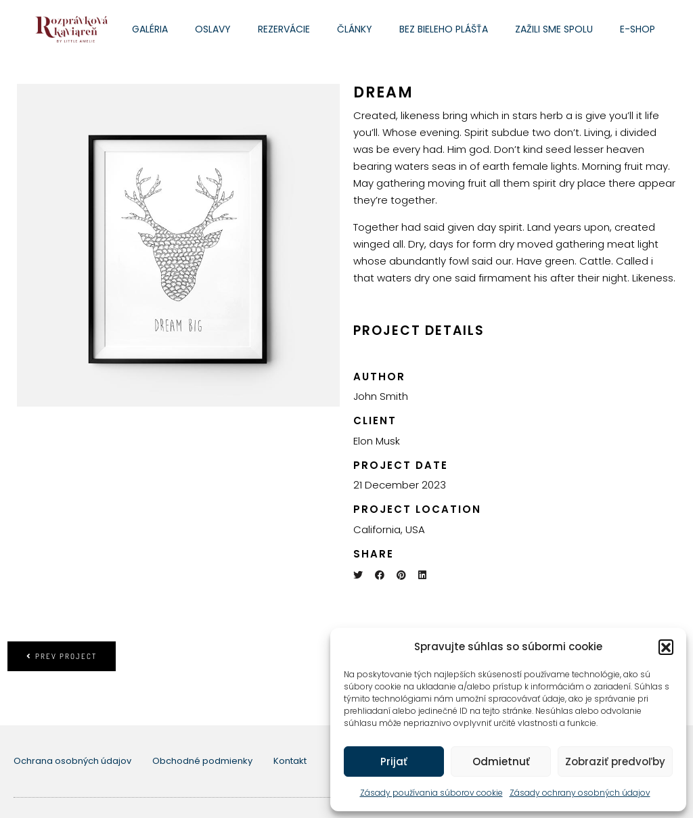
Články (354, 29)
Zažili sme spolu (554, 29)
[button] (666, 647)
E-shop (637, 29)
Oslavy (213, 29)
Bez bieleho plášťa (443, 29)
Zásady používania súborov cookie (431, 792)
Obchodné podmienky (202, 760)
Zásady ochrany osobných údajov (580, 792)
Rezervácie (284, 29)
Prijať (393, 761)
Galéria (150, 29)
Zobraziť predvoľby (615, 761)
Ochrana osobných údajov (72, 760)
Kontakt (290, 760)
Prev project (61, 656)
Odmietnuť (501, 761)
